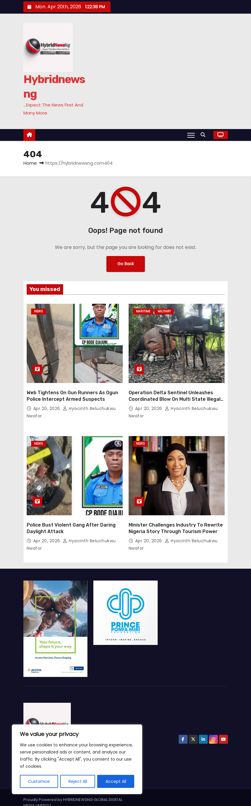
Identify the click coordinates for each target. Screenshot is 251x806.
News (38, 311)
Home (30, 163)
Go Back (126, 264)
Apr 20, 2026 (47, 403)
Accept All (115, 781)
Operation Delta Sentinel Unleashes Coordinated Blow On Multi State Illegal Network (174, 394)
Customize (39, 781)
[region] (77, 759)
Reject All (78, 781)
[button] (204, 134)
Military (164, 311)
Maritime (143, 311)
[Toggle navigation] (190, 135)
